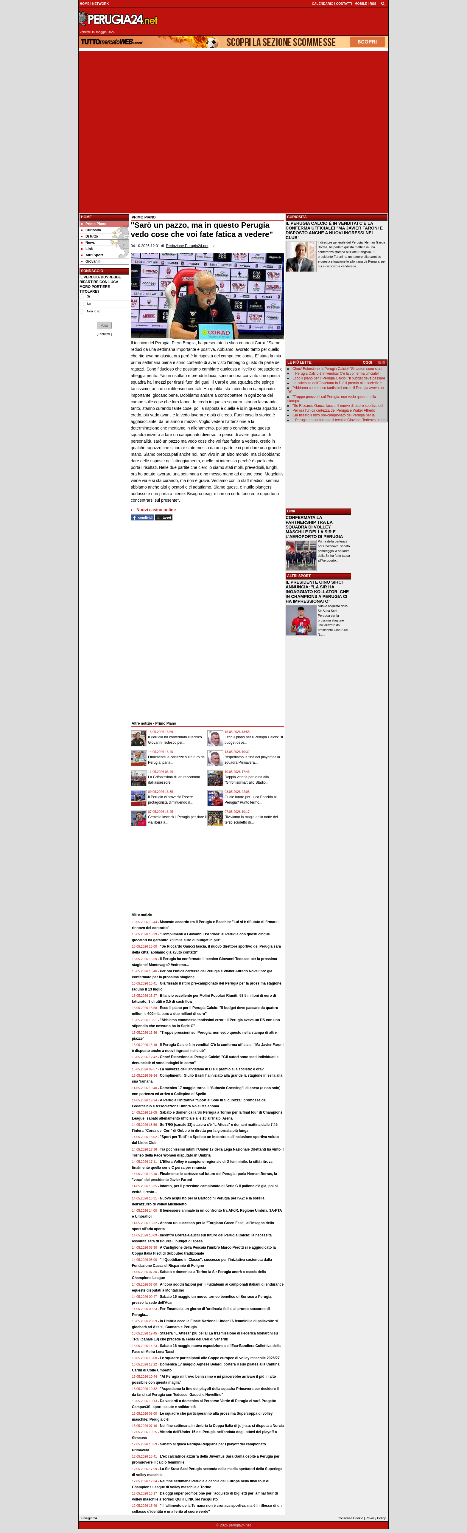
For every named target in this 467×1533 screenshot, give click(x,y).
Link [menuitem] (87, 249)
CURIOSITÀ (297, 217)
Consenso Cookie (350, 1518)
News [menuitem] (88, 243)
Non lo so (94, 311)
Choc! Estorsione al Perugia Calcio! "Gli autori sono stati (337, 369)
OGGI (367, 362)
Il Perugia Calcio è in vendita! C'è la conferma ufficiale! (335, 373)
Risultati (104, 334)
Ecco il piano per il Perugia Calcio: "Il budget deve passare (338, 378)
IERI (381, 362)
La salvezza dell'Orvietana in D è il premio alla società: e (337, 383)
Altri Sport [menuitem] (92, 255)
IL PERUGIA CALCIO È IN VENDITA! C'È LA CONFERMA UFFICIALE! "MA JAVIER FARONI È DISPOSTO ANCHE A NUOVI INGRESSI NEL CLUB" (334, 230)
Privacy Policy (376, 1518)
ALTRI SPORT (299, 576)
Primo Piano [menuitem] (93, 224)
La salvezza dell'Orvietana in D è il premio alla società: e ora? (212, 1069)
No (89, 304)
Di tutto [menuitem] (89, 236)
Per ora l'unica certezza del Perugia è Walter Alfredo (333, 410)
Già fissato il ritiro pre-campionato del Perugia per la (333, 415)
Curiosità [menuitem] (91, 230)
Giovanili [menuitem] (91, 261)
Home (86, 217)
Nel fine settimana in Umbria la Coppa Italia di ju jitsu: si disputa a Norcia (222, 1426)
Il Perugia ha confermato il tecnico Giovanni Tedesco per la (339, 420)
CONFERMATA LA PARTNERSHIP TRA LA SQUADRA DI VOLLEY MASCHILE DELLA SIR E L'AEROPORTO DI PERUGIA (314, 527)
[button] (104, 325)
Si (88, 296)
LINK (291, 511)
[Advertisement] (233, 92)
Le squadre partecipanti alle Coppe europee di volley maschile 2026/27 (220, 1358)
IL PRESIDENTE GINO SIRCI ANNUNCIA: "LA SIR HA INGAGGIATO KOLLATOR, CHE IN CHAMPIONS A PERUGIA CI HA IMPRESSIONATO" (317, 592)
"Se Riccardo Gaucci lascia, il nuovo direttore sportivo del (337, 406)
